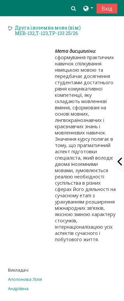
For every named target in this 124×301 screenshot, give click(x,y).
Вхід (107, 8)
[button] (73, 8)
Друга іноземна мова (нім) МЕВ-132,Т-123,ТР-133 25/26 (48, 30)
